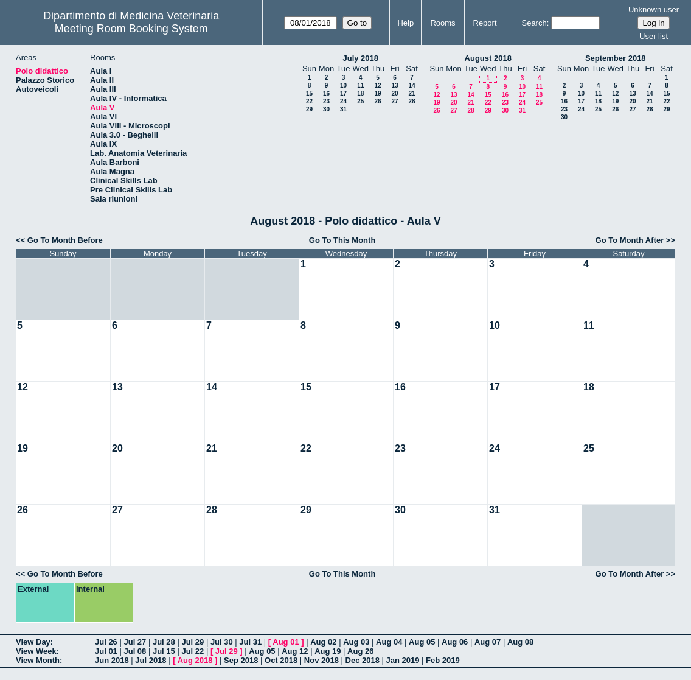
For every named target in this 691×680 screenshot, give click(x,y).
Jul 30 (221, 642)
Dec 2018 (363, 660)
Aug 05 (422, 642)
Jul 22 (192, 651)
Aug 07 (487, 642)
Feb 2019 (443, 660)
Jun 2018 (112, 660)
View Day (33, 642)
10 (343, 85)
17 (343, 93)
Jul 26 (106, 642)
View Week (36, 651)
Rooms (442, 22)
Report (485, 22)
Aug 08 (520, 642)
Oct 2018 (281, 660)
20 (394, 93)
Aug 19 (327, 651)
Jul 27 (134, 642)
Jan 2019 (403, 660)
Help (405, 22)
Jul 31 (250, 642)
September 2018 (615, 58)
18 (360, 93)
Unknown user (653, 9)
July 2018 (360, 58)
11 (360, 85)
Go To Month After (630, 240)
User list (653, 36)
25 (360, 101)
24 (343, 101)
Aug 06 (455, 642)
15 (309, 93)
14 (411, 85)
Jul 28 (164, 642)
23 (326, 101)
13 (394, 85)
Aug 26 (360, 651)
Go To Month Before (65, 240)
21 (411, 93)
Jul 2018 (150, 660)
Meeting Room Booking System (131, 29)
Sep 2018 (241, 660)
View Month (38, 660)
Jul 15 (164, 651)
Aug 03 (356, 642)
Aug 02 (323, 642)
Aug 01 (286, 642)
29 (309, 109)
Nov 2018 (321, 660)
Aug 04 (389, 642)
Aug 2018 (195, 660)
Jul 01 (106, 651)
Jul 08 (134, 651)
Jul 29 (192, 642)
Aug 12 (295, 651)
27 (394, 101)
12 (377, 85)
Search (533, 22)
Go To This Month (342, 240)
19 (377, 93)
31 (343, 109)
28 (411, 101)
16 (326, 93)
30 (326, 109)
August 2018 (488, 58)
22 (309, 101)
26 (377, 101)
